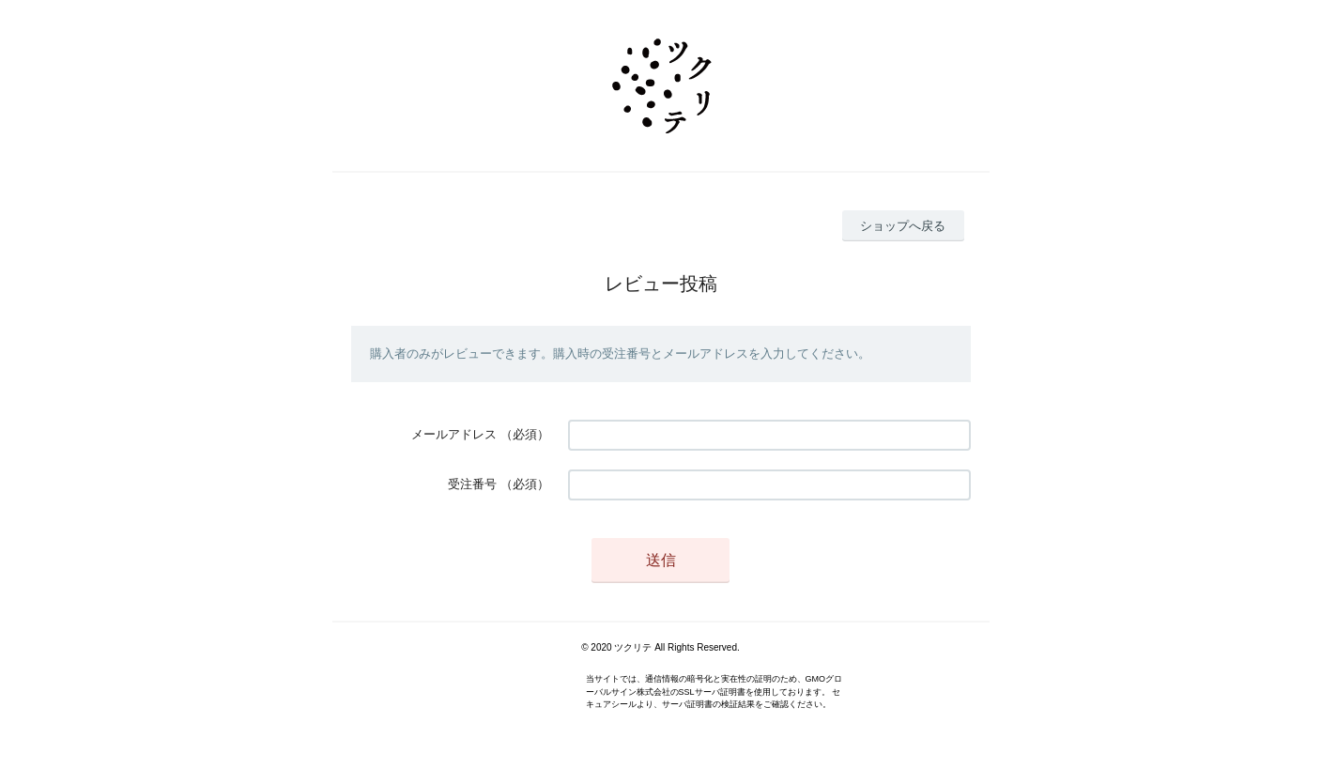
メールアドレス (454, 434)
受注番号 (472, 484)
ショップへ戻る (902, 226)
